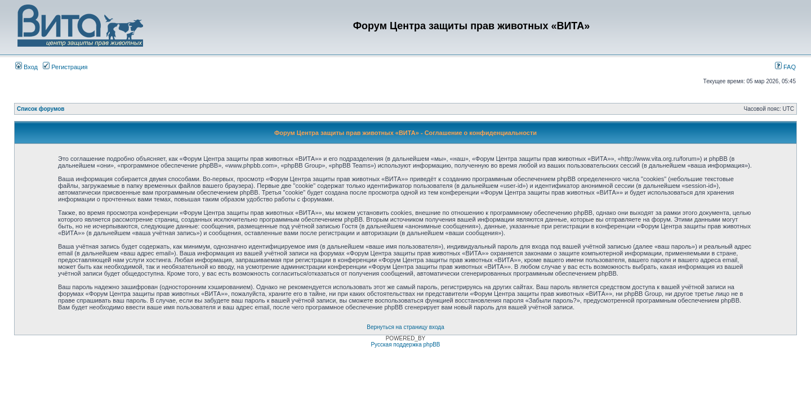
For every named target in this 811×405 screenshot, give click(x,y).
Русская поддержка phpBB (405, 344)
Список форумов (41, 109)
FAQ (785, 67)
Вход (26, 67)
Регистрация (65, 67)
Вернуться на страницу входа (405, 327)
